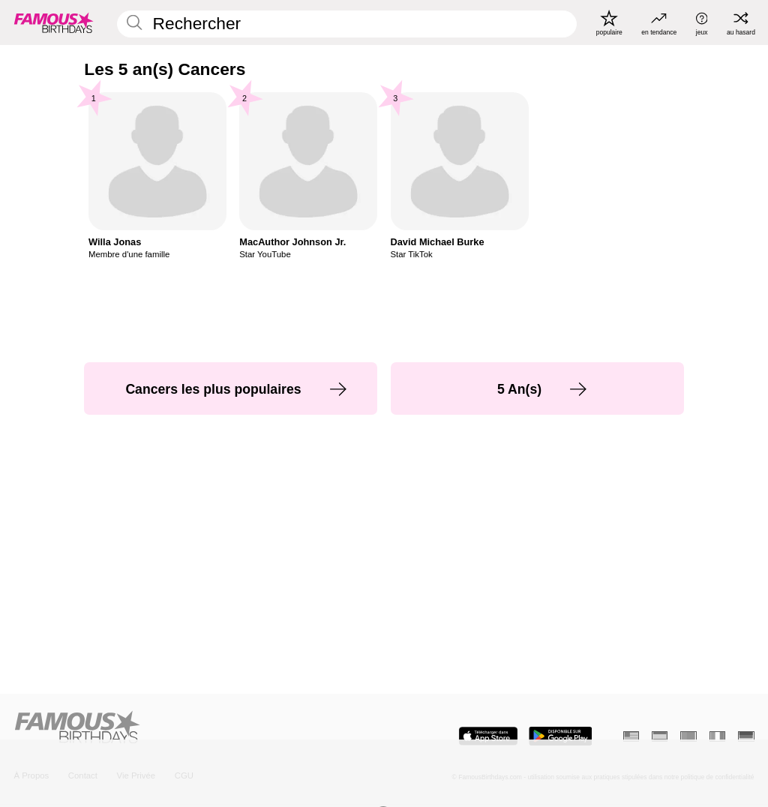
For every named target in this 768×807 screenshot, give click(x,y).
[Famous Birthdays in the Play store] (560, 736)
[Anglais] (631, 736)
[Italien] (717, 736)
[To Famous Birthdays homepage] (54, 23)
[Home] (195, 728)
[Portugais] (688, 736)
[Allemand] (746, 736)
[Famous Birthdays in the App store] (488, 736)
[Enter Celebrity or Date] (347, 24)
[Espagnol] (660, 736)
